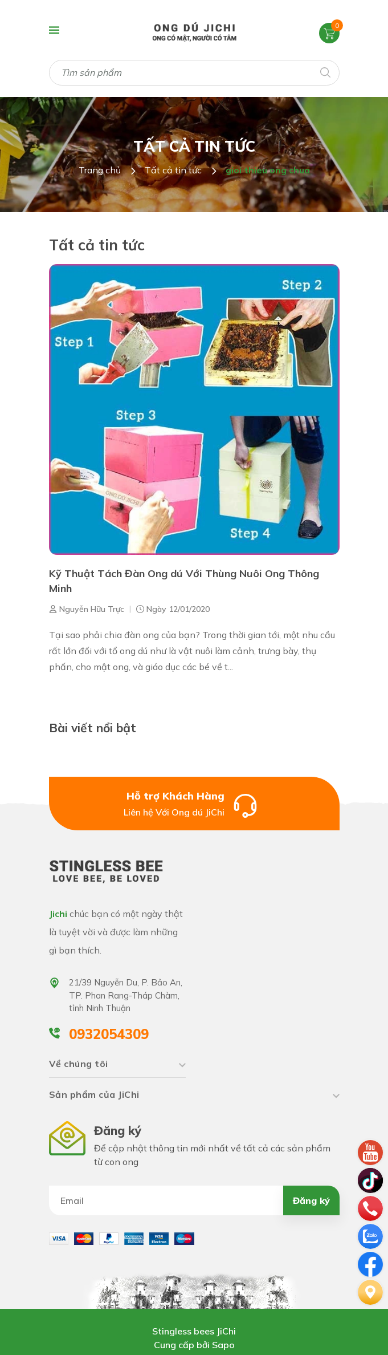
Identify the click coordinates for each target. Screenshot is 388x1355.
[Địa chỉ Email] (194, 1200)
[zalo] (370, 1235)
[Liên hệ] (370, 1291)
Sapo (223, 1344)
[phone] (370, 1207)
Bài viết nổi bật (92, 727)
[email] (370, 1263)
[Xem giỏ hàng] (329, 32)
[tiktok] (370, 1179)
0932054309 (109, 1033)
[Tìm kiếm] (325, 71)
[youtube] (370, 1151)
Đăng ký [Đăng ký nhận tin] (311, 1200)
